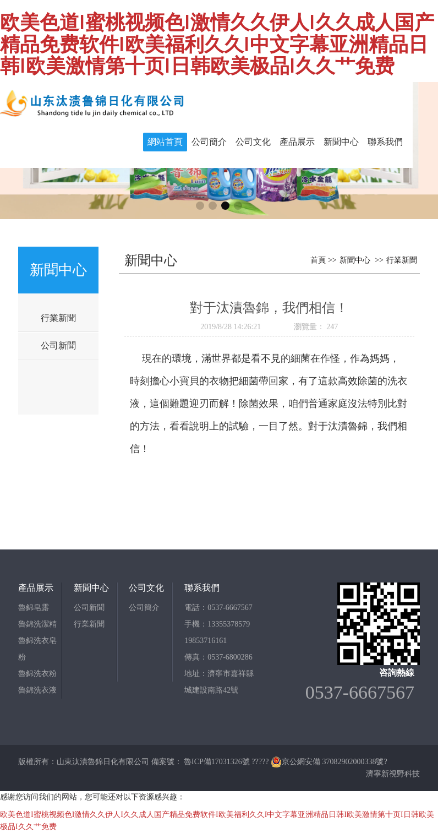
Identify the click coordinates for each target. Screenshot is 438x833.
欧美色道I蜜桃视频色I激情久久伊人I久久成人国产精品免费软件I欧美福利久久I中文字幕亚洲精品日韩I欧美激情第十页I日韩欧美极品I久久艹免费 (217, 43)
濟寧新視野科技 (393, 774)
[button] (200, 206)
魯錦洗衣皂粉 (37, 648)
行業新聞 (58, 318)
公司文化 (253, 141)
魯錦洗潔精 (37, 624)
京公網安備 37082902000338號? (329, 762)
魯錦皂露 (33, 607)
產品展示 (297, 141)
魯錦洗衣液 (37, 690)
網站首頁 (165, 141)
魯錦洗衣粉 (37, 673)
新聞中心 (341, 141)
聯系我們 (385, 141)
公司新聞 (58, 345)
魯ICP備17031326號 (217, 762)
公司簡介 (209, 141)
